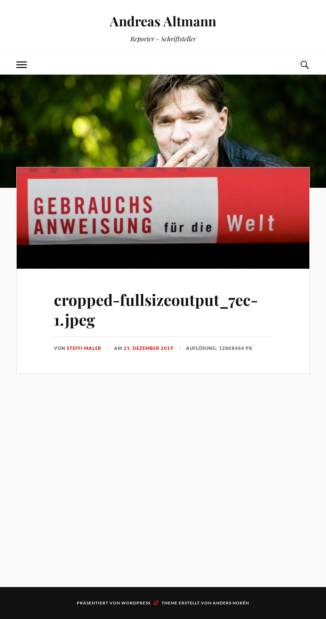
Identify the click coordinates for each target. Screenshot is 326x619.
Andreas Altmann (163, 21)
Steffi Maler (84, 348)
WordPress (135, 602)
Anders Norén (231, 602)
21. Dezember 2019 (148, 348)
